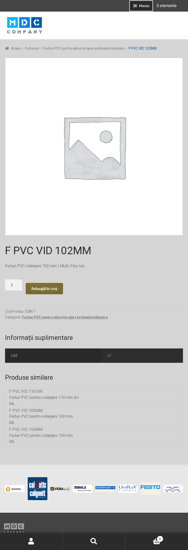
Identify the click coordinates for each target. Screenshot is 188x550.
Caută (94, 541)
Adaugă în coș (44, 288)
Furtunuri (32, 48)
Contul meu (31, 541)
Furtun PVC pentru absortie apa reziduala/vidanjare (84, 48)
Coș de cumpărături (144, 538)
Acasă (16, 48)
